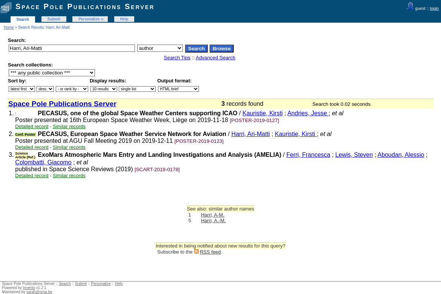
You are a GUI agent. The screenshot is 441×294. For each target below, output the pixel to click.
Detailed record (31, 126)
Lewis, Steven (354, 155)
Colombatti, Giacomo (43, 162)
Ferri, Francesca (308, 155)
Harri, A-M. (212, 215)
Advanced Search (215, 57)
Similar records (69, 126)
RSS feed (210, 252)
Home (9, 27)
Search (23, 19)
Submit (53, 19)
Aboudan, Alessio (401, 155)
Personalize (89, 19)
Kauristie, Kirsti (262, 113)
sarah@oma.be (39, 292)
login (434, 8)
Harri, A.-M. (213, 220)
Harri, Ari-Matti (250, 134)
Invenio (29, 288)
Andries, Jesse (307, 113)
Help (124, 19)
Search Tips (177, 57)
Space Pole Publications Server (85, 6)
